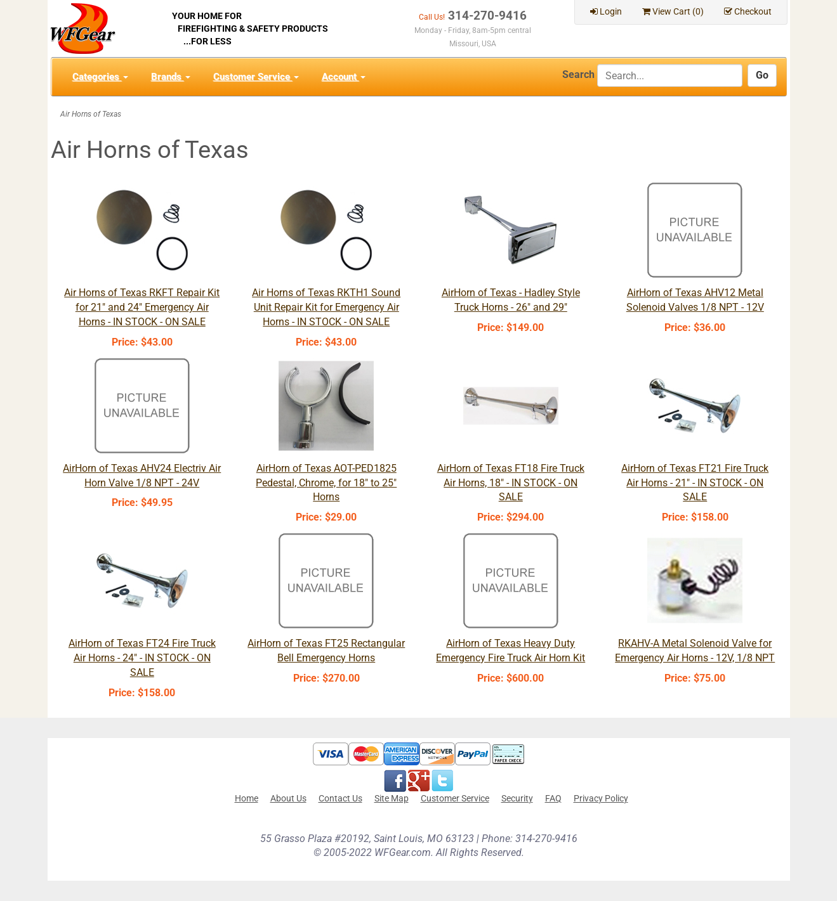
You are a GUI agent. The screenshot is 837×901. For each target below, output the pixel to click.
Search (578, 74)
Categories (100, 76)
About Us (288, 798)
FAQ (553, 798)
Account (344, 76)
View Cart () (673, 11)
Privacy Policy (601, 798)
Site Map (391, 798)
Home (246, 798)
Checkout (748, 11)
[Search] (669, 75)
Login (606, 11)
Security (517, 798)
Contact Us (340, 798)
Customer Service (256, 76)
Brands (170, 76)
